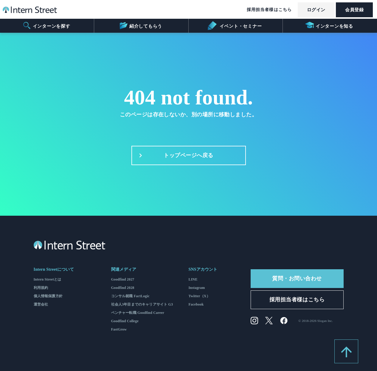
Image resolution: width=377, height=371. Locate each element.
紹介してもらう (140, 25)
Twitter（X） (199, 296)
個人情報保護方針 (48, 296)
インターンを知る (329, 25)
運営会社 (41, 304)
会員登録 (354, 9)
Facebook (196, 304)
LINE (193, 279)
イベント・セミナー (235, 25)
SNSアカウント (203, 269)
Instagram (197, 288)
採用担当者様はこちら (269, 9)
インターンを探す (46, 25)
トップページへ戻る (174, 155)
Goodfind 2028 (122, 288)
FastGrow (119, 329)
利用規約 (41, 288)
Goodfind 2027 (122, 279)
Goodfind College (125, 321)
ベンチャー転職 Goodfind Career (138, 313)
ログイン (316, 9)
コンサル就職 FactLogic (130, 296)
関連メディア (123, 269)
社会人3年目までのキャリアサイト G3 (142, 304)
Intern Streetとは (47, 279)
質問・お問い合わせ (297, 278)
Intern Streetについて (54, 269)
